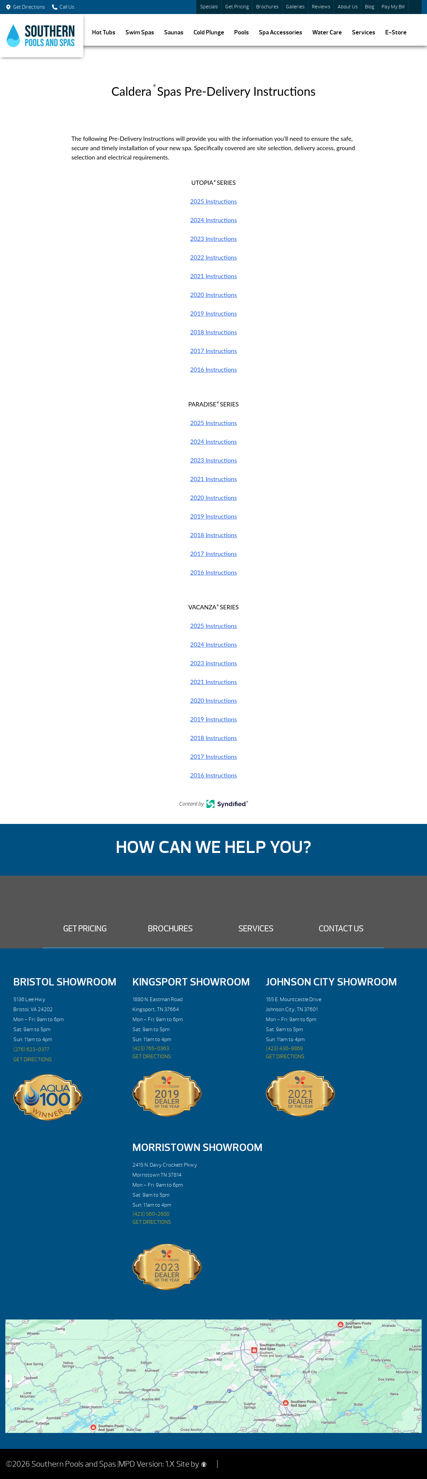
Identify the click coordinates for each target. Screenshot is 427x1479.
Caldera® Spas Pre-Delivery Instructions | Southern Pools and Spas (41, 35)
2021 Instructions (213, 276)
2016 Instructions (213, 369)
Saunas (173, 32)
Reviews (321, 7)
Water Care (327, 32)
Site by (191, 1464)
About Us (348, 7)
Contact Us (341, 929)
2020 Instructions (213, 294)
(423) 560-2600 (150, 1214)
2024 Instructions (213, 220)
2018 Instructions (213, 332)
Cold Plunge (208, 32)
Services (363, 32)
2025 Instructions (213, 201)
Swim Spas (139, 32)
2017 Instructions (213, 350)
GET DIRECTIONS (32, 1059)
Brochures (267, 7)
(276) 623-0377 (31, 1049)
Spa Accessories (280, 32)
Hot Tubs (103, 32)
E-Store (396, 32)
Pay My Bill (393, 7)
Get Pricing (237, 7)
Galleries (295, 7)
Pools (241, 32)
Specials (209, 7)
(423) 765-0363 (150, 1048)
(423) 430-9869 (284, 1048)
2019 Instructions (213, 313)
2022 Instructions (213, 257)
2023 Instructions (213, 238)
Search (415, 7)
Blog (369, 7)
